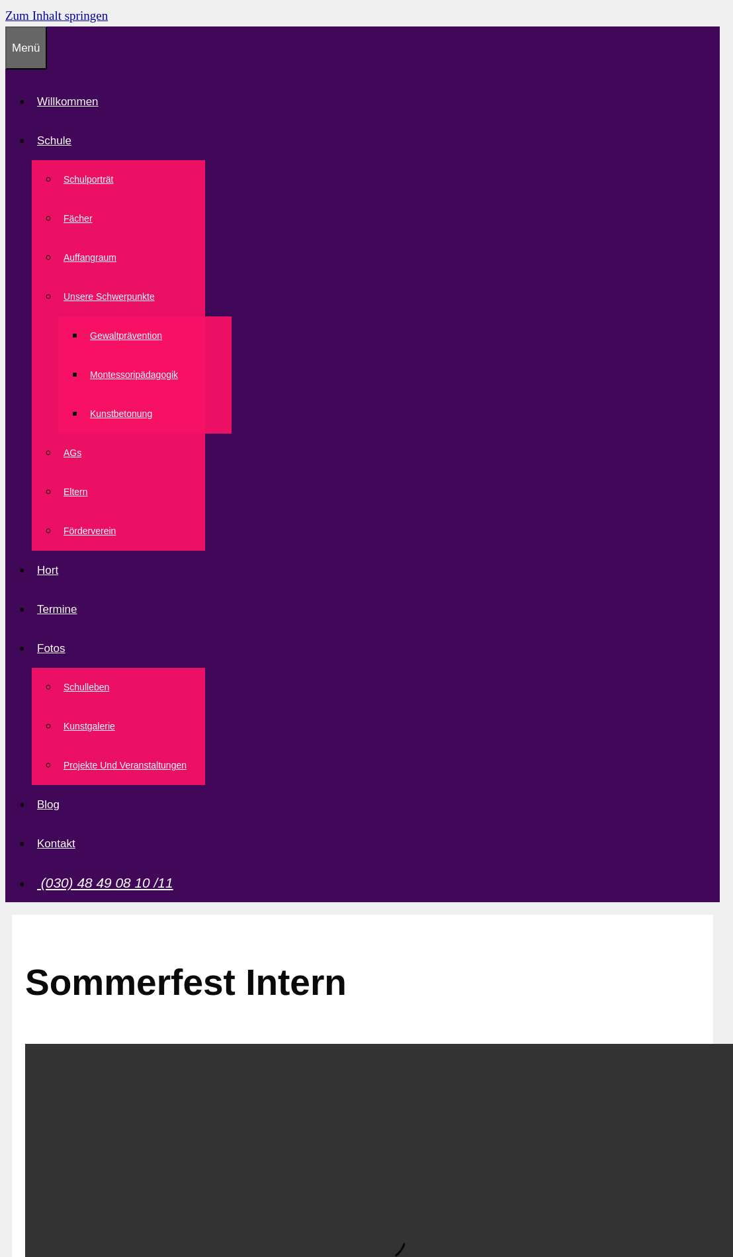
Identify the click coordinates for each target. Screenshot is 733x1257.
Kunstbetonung (121, 413)
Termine (57, 609)
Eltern (76, 492)
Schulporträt (88, 179)
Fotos (54, 648)
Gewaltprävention (126, 335)
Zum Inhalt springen (56, 16)
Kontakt (56, 843)
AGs (72, 452)
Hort (47, 570)
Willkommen (68, 101)
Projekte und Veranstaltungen (125, 765)
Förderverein (90, 531)
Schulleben (86, 687)
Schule (57, 140)
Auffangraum (90, 257)
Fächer (78, 218)
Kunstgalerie (89, 726)
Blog (48, 804)
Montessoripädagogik (134, 374)
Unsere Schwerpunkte (112, 296)
